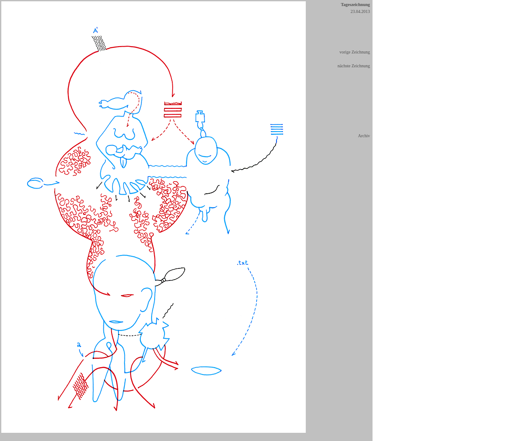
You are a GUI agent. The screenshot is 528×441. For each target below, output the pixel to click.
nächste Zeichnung (354, 65)
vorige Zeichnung (354, 52)
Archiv (364, 135)
